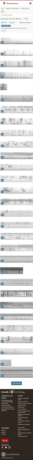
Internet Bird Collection (7, 407)
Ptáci (2, 8)
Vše (2, 11)
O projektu (5, 428)
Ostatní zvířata (25, 8)
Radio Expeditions (6, 405)
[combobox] (18, 15)
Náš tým (3, 432)
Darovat (5, 440)
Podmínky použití (22, 436)
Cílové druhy (21, 407)
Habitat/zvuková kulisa (12, 8)
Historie (3, 430)
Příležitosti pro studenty (24, 424)
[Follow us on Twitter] (6, 447)
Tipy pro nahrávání (23, 401)
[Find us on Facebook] (2, 447)
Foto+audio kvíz (22, 409)
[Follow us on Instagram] (9, 447)
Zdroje (20, 396)
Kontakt (3, 434)
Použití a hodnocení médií (24, 403)
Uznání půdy (21, 427)
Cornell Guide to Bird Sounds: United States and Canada (7, 402)
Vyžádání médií (22, 405)
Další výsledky (17, 383)
